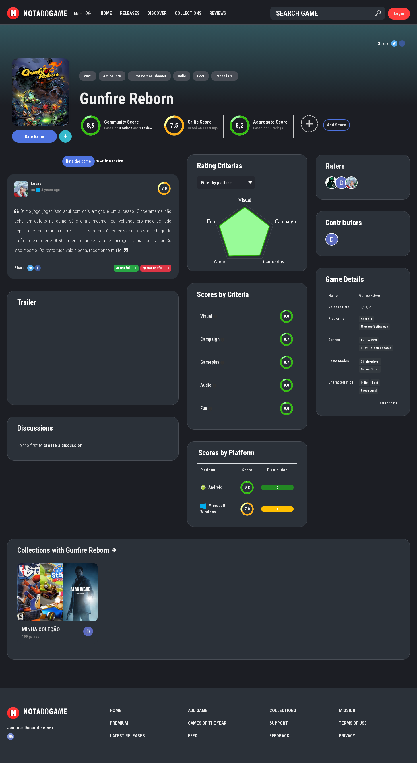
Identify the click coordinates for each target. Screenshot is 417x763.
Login (399, 13)
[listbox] (226, 182)
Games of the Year (207, 723)
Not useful (152, 268)
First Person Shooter (149, 76)
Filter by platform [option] (217, 182)
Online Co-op (370, 369)
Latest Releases (127, 735)
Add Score (336, 125)
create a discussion (63, 445)
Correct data (387, 403)
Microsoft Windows (374, 327)
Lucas (36, 183)
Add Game (197, 710)
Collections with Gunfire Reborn (66, 550)
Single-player (370, 361)
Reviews (218, 13)
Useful (123, 268)
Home (106, 13)
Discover (157, 13)
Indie (182, 76)
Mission (347, 710)
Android (215, 487)
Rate (34, 136)
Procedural (225, 76)
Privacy (347, 735)
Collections (188, 13)
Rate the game (78, 161)
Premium (119, 723)
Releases (129, 13)
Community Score (121, 122)
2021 (88, 76)
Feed (192, 735)
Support (278, 723)
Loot (200, 76)
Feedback (279, 735)
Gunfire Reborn (126, 98)
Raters (335, 166)
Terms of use (353, 723)
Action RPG (112, 76)
